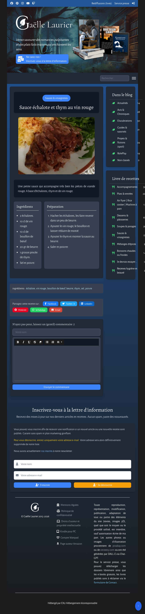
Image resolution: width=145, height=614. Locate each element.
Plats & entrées (125, 193)
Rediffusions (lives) (102, 3)
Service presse (121, 3)
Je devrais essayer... (127, 261)
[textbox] (56, 363)
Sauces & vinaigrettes (123, 235)
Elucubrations (124, 120)
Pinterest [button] (20, 310)
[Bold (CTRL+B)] (18, 342)
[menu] (134, 78)
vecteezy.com (107, 550)
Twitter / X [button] (68, 303)
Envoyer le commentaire (56, 387)
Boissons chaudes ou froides (126, 253)
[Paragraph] (59, 342)
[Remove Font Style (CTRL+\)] (40, 342)
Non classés (123, 160)
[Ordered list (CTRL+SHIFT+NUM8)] (53, 342)
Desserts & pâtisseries (122, 217)
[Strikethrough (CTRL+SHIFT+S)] (35, 342)
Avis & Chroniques (123, 112)
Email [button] (55, 310)
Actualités (122, 103)
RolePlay (121, 153)
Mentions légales (69, 505)
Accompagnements (127, 187)
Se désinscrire (102, 485)
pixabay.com (119, 545)
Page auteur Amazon (71, 543)
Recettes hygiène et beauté (127, 270)
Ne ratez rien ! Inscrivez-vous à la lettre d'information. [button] (42, 59)
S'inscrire (42, 485)
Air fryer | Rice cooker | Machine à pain (127, 204)
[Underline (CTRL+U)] (29, 342)
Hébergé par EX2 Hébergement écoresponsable (72, 603)
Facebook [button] (50, 303)
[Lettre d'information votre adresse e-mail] (72, 475)
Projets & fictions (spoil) (122, 142)
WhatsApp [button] (38, 310)
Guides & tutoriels (122, 129)
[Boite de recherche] (114, 78)
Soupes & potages (126, 226)
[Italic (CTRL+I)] (23, 342)
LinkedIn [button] (86, 303)
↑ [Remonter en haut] (138, 606)
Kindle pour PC (68, 531)
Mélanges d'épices (126, 244)
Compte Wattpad (69, 537)
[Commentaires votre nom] (56, 332)
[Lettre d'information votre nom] (72, 464)
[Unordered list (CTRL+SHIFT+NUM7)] (47, 342)
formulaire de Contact (105, 582)
